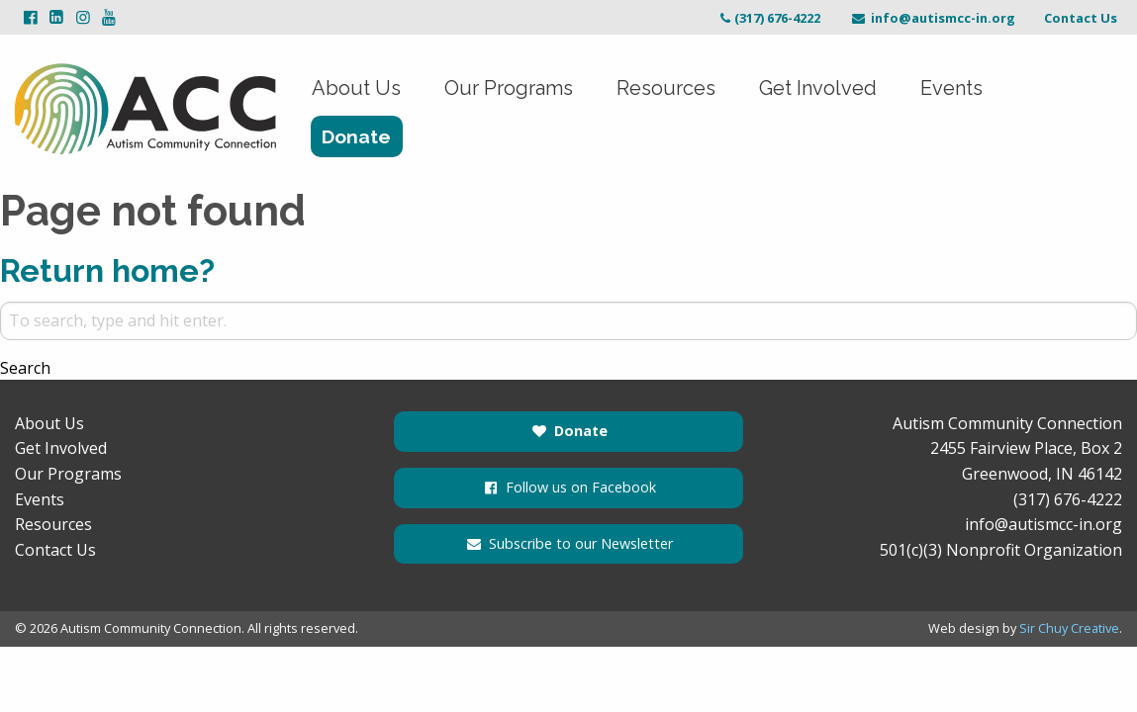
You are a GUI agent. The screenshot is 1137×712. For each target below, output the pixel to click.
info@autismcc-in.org (932, 18)
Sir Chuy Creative (1069, 628)
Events (951, 88)
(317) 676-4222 (768, 18)
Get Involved (818, 88)
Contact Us (1080, 18)
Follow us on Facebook (568, 487)
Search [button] (25, 368)
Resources (665, 88)
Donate (356, 136)
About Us (356, 88)
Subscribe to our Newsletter (568, 543)
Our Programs (508, 88)
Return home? (107, 270)
